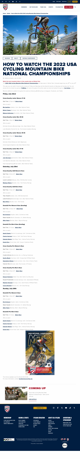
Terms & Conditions (39, 443)
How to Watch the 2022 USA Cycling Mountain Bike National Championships (29, 13)
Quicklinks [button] (64, 1)
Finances (49, 425)
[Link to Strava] (19, 1)
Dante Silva (6, 242)
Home (4, 13)
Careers (49, 431)
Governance (50, 426)
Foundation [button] (59, 7)
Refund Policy (50, 433)
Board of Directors (51, 423)
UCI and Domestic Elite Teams (23, 425)
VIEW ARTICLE (33, 399)
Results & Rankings (22, 420)
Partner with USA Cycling (67, 424)
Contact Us (40, 408)
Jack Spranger (7, 157)
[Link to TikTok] (16, 1)
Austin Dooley (7, 233)
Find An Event (21, 423)
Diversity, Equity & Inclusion (53, 428)
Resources (35, 425)
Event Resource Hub (22, 422)
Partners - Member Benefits (8, 423)
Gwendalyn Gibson (8, 261)
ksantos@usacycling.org (25, 378)
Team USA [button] (43, 7)
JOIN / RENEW (69, 7)
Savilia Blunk (6, 258)
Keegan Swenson (8, 277)
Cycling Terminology (36, 422)
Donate (75, 1)
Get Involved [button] (34, 7)
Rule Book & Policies (36, 423)
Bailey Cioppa (7, 110)
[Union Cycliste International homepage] (9, 439)
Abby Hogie (6, 220)
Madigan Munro (7, 183)
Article (8, 13)
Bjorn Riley (6, 201)
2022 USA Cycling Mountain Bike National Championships (21, 83)
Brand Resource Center (67, 422)
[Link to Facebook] (6, 1)
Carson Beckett (7, 285)
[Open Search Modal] (75, 7)
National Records (22, 426)
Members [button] (24, 7)
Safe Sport (58, 1)
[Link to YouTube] (13, 1)
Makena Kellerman (8, 113)
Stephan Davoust (8, 282)
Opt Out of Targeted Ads (67, 425)
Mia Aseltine (6, 107)
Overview (49, 420)
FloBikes (23, 88)
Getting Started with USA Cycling (9, 420)
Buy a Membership (7, 422)
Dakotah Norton (7, 239)
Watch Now (18, 315)
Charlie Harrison (7, 236)
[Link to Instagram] (2, 1)
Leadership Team (51, 422)
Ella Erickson (6, 214)
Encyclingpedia (36, 420)
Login (54, 1)
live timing (67, 88)
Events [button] (51, 7)
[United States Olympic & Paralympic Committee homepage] (64, 440)
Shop (69, 1)
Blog (34, 426)
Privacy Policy (33, 443)
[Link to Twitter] (9, 1)
